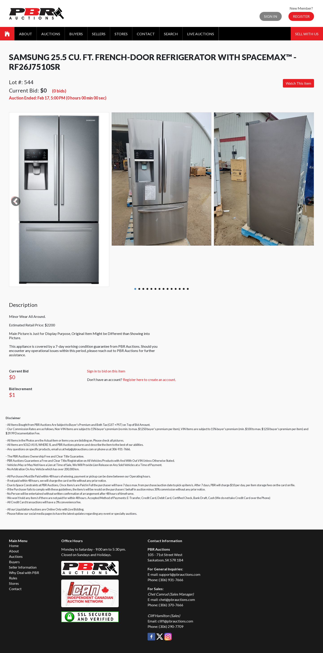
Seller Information (23, 567)
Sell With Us (307, 34)
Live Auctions (200, 34)
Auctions (50, 34)
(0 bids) (59, 90)
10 (171, 289)
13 (184, 289)
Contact (146, 34)
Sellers (98, 34)
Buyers (76, 34)
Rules (13, 578)
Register (301, 16)
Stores (121, 34)
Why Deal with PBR (24, 572)
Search (171, 34)
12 (180, 289)
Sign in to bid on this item (106, 371)
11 (176, 289)
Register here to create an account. (149, 379)
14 (188, 289)
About (25, 34)
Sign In (270, 16)
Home (14, 545)
